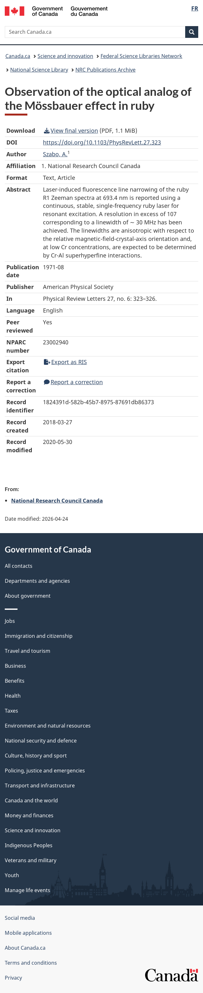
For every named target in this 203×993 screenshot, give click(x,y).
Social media (20, 917)
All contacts (18, 565)
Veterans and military (30, 860)
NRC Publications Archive (105, 69)
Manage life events (27, 890)
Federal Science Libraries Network (141, 56)
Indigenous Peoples (28, 845)
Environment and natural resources (48, 725)
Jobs (10, 620)
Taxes (11, 710)
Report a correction (73, 382)
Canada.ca (17, 56)
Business (15, 665)
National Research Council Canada (57, 500)
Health (13, 695)
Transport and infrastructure (40, 785)
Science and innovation (65, 56)
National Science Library (39, 69)
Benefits (14, 680)
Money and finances (29, 815)
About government (28, 595)
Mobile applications (28, 932)
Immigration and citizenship (39, 635)
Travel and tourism (27, 650)
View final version (71, 130)
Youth (12, 875)
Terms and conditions (31, 962)
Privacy (13, 977)
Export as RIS (65, 362)
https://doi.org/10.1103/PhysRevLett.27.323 (102, 142)
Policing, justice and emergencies (45, 770)
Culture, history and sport (36, 755)
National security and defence (41, 740)
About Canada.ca (25, 947)
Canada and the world (31, 800)
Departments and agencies (37, 580)
